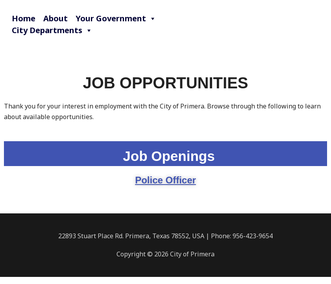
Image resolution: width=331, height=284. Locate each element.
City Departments (52, 30)
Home (23, 18)
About (55, 18)
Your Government (116, 18)
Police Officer (165, 180)
